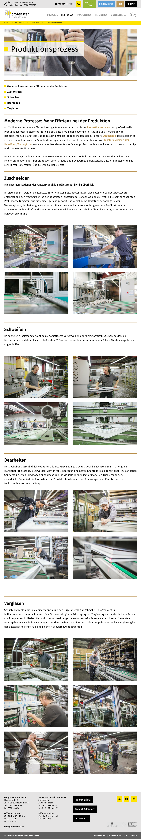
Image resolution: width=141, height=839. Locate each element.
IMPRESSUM (99, 835)
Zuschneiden (14, 91)
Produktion (34, 22)
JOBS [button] (120, 4)
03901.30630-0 (28, 2)
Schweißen (13, 97)
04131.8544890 (30, 5)
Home (7, 22)
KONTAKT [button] (131, 4)
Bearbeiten (13, 102)
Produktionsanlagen (99, 127)
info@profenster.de (65, 4)
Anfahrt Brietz (82, 799)
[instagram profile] (134, 799)
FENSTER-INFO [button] (89, 4)
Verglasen (12, 108)
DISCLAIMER (131, 835)
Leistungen (20, 22)
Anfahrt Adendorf (84, 809)
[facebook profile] (126, 799)
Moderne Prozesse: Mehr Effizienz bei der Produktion (37, 86)
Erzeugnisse (109, 135)
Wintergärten (25, 144)
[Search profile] (119, 799)
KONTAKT (81, 818)
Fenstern (109, 140)
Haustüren (10, 144)
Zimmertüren (122, 140)
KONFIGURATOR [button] (106, 4)
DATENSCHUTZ (115, 835)
